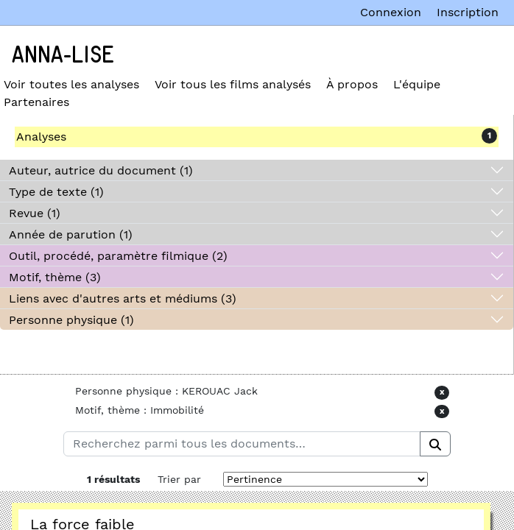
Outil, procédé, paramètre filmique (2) (118, 256)
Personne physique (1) (71, 320)
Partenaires (36, 102)
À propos (352, 84)
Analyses (41, 137)
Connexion (390, 12)
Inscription (468, 12)
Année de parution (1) (71, 234)
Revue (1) (34, 213)
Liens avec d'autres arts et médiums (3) (122, 298)
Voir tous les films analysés (233, 84)
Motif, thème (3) (55, 277)
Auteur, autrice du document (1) (101, 170)
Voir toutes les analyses (71, 84)
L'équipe (416, 84)
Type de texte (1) (56, 192)
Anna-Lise (63, 55)
